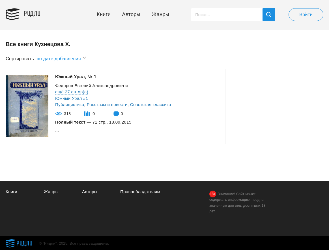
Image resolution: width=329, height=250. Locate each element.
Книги (104, 14)
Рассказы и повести (107, 104)
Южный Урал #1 (71, 98)
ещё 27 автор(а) (71, 91)
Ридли (32, 13)
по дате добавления (62, 58)
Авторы (131, 14)
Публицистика (69, 104)
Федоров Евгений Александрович (89, 85)
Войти (306, 14)
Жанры (160, 14)
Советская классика (150, 104)
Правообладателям (140, 191)
